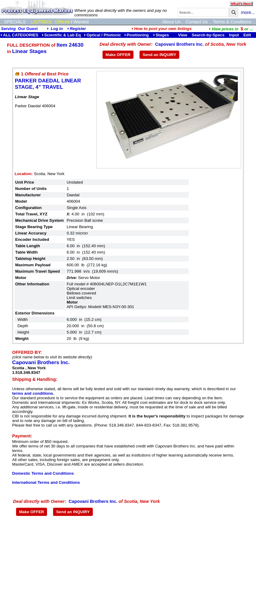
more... (248, 12)
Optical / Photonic (102, 35)
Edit (247, 35)
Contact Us (197, 21)
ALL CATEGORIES (20, 35)
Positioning (137, 35)
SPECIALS (15, 21)
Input (234, 35)
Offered (62, 21)
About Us (171, 21)
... (231, 29)
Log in (57, 28)
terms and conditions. (33, 393)
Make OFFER (118, 54)
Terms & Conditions (232, 21)
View (182, 35)
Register (78, 28)
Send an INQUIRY (159, 54)
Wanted (81, 21)
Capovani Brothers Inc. (179, 44)
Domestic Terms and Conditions (43, 473)
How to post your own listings (162, 28)
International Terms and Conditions (46, 482)
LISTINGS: (41, 21)
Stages (161, 35)
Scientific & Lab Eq (61, 35)
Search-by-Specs (208, 35)
